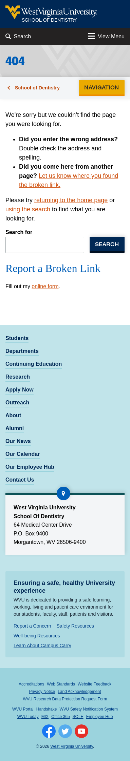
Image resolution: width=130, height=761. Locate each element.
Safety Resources (75, 626)
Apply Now (19, 390)
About (13, 415)
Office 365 (60, 716)
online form (45, 286)
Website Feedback (94, 684)
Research (17, 377)
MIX (45, 716)
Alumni (14, 428)
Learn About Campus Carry (42, 645)
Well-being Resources (37, 635)
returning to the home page (71, 200)
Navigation (103, 87)
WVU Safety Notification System (89, 709)
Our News (18, 441)
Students (17, 338)
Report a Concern (32, 626)
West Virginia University (71, 746)
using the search (27, 209)
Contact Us (19, 480)
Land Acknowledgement (79, 691)
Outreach (17, 402)
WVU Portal (23, 709)
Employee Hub (99, 716)
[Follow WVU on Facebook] (49, 731)
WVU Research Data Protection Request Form (65, 699)
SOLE (78, 716)
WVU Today (28, 716)
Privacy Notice (42, 691)
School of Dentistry (37, 87)
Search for (18, 232)
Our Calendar (22, 454)
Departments (22, 351)
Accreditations (31, 684)
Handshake (46, 709)
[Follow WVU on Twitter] (65, 731)
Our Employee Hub (29, 467)
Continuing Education (33, 364)
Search (107, 244)
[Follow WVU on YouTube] (81, 731)
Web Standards (61, 684)
